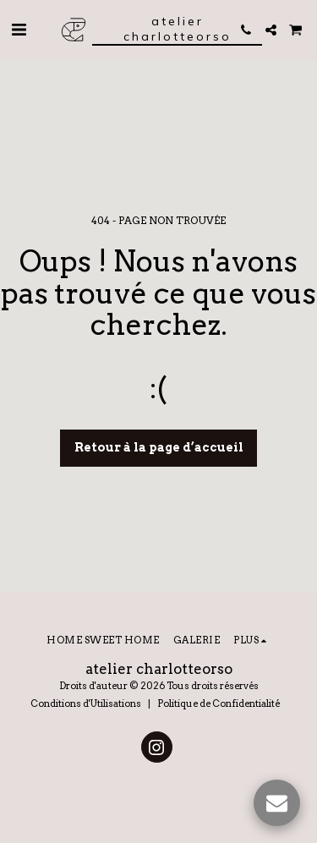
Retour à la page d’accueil (158, 447)
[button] (18, 30)
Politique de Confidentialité (218, 703)
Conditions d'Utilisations (85, 703)
